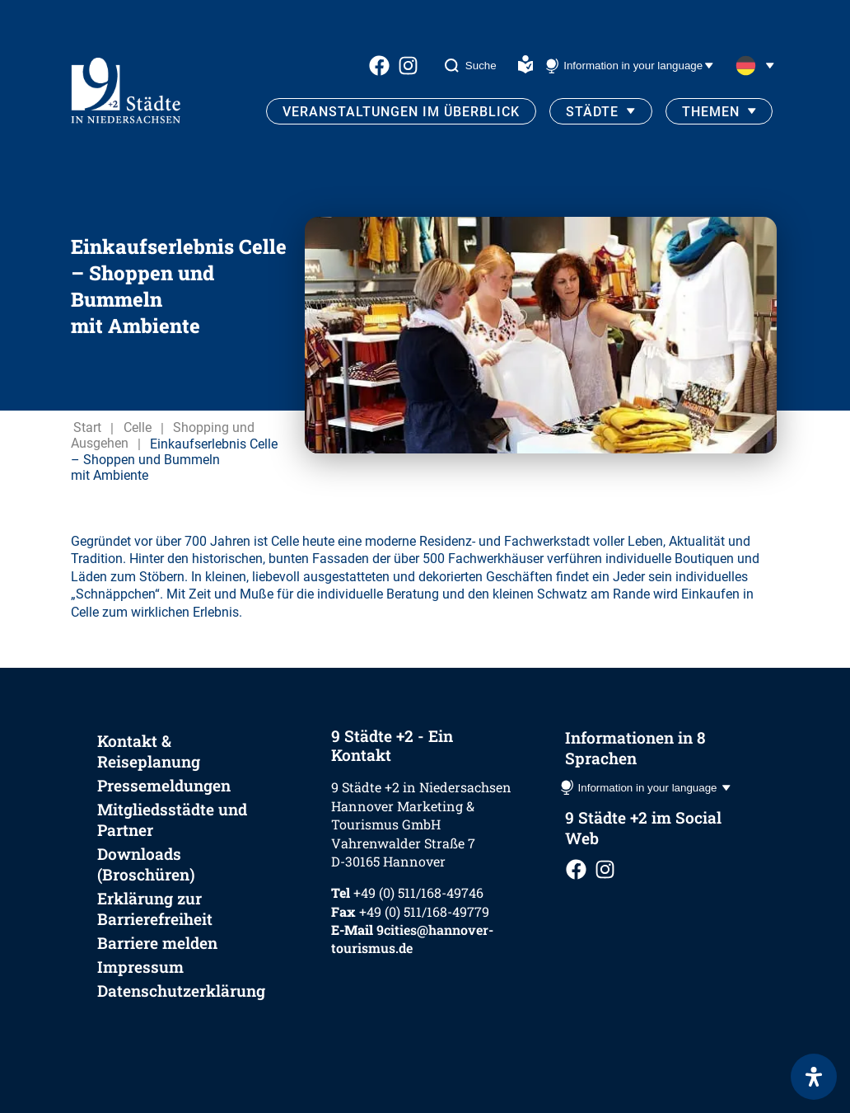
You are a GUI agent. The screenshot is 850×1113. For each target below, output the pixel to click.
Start (87, 428)
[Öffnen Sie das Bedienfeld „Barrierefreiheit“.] (814, 1077)
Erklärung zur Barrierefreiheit (154, 908)
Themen (711, 112)
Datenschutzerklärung (181, 990)
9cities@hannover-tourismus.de (412, 938)
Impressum (140, 966)
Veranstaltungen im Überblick (401, 112)
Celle (138, 428)
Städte (592, 112)
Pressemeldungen (164, 785)
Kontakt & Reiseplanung (148, 751)
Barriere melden (157, 942)
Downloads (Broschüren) (146, 864)
